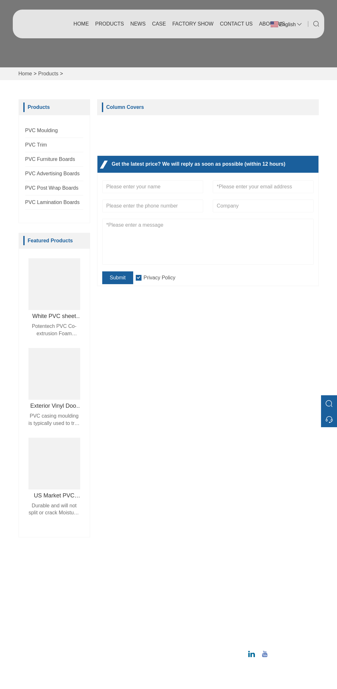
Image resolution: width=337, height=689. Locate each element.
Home (81, 23)
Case (159, 23)
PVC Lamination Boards (52, 202)
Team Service (116, 588)
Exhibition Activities (195, 619)
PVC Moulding (41, 130)
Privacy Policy (159, 277)
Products (109, 23)
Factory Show (192, 23)
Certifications (115, 608)
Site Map (111, 619)
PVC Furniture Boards (50, 159)
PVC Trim (36, 145)
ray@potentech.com (284, 620)
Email (271, 612)
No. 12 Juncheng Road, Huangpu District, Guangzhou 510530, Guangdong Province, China (285, 584)
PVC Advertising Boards (52, 173)
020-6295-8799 (279, 640)
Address (277, 561)
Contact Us (236, 23)
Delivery (110, 578)
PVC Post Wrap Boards (52, 188)
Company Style (191, 588)
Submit (118, 277)
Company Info (190, 578)
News (138, 23)
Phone (273, 632)
